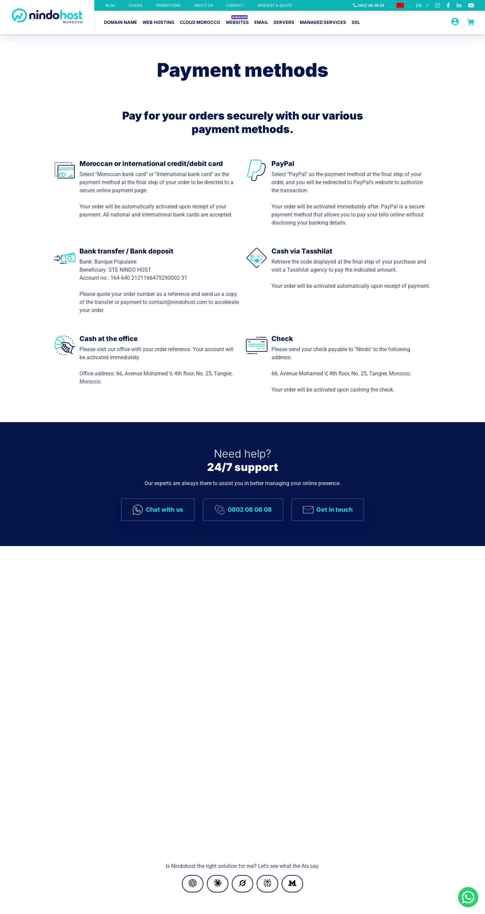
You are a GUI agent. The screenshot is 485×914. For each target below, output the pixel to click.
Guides (135, 5)
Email (261, 22)
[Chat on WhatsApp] (468, 897)
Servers (283, 22)
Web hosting (158, 22)
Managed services (323, 22)
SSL (356, 22)
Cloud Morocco (200, 22)
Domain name (120, 22)
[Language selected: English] (422, 5)
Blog (110, 5)
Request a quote (275, 5)
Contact (235, 5)
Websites (237, 22)
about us (203, 5)
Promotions (168, 5)
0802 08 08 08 (368, 5)
